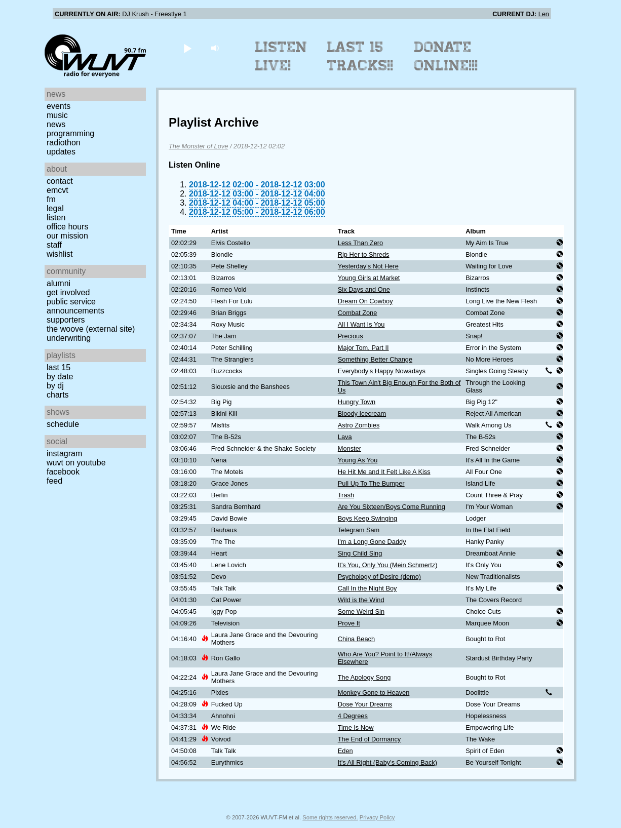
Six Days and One (364, 289)
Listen (56, 217)
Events (58, 106)
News (56, 124)
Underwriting (69, 338)
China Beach (356, 639)
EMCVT (57, 190)
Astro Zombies (359, 425)
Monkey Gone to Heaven (374, 692)
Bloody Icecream (362, 413)
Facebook (63, 471)
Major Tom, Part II (363, 347)
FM (51, 199)
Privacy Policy (377, 817)
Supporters (66, 320)
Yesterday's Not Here (368, 266)
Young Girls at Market (369, 278)
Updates (61, 151)
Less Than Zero (360, 243)
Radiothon (64, 142)
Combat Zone (357, 313)
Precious (350, 336)
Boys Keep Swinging (367, 518)
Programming (70, 133)
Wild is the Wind (361, 600)
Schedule (63, 424)
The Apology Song (364, 677)
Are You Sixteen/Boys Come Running (391, 506)
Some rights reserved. (330, 817)
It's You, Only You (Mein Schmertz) (388, 565)
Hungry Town (356, 402)
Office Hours (67, 226)
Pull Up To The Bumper (371, 483)
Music (57, 115)
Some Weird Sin (361, 611)
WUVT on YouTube (76, 462)
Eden (345, 751)
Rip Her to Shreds (364, 254)
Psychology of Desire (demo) (379, 576)
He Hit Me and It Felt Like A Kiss (384, 472)
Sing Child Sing (360, 553)
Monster (349, 448)
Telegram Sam (359, 530)
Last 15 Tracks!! (360, 56)
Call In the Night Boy (367, 588)
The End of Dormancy (369, 739)
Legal (55, 208)
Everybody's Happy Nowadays (381, 371)
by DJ (55, 385)
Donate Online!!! (446, 56)
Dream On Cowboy (365, 301)
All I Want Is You (361, 324)
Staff (54, 245)
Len (543, 14)
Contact (60, 181)
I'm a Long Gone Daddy (372, 541)
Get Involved (68, 292)
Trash (346, 495)
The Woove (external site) (91, 329)
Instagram (64, 453)
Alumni (58, 283)
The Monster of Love (198, 146)
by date (60, 376)
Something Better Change (375, 359)
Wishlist (60, 254)
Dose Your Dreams (365, 704)
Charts (58, 394)
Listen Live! (281, 56)
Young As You (358, 460)
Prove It (349, 623)
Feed (54, 481)
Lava (345, 437)
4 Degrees (353, 716)
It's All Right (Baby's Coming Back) (387, 762)
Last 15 (58, 367)
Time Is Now (356, 727)
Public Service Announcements (75, 306)
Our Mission (67, 235)
